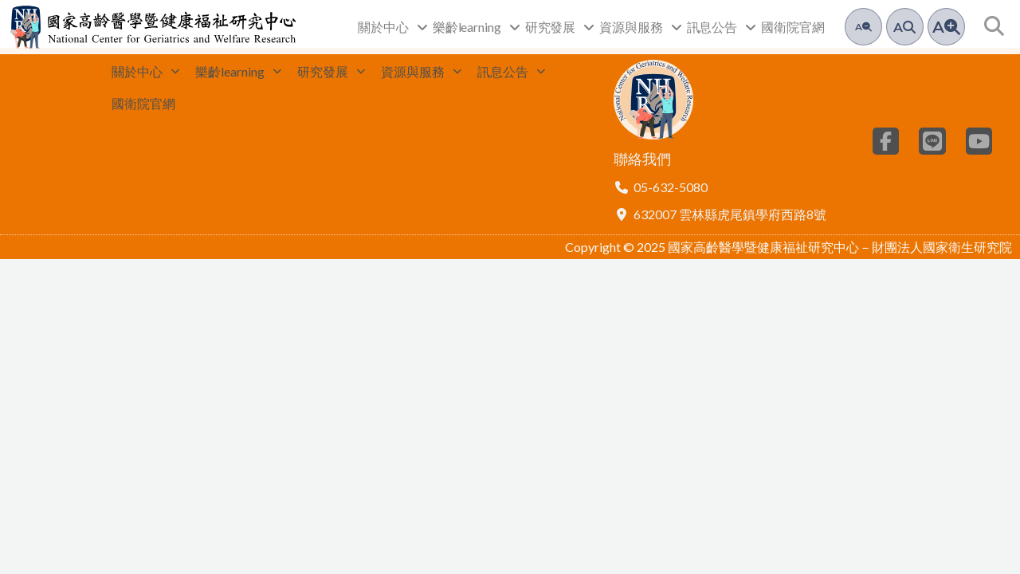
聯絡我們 (642, 165)
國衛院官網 (793, 26)
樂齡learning (476, 27)
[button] (994, 27)
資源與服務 (640, 27)
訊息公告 (722, 27)
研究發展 (560, 27)
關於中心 (393, 27)
